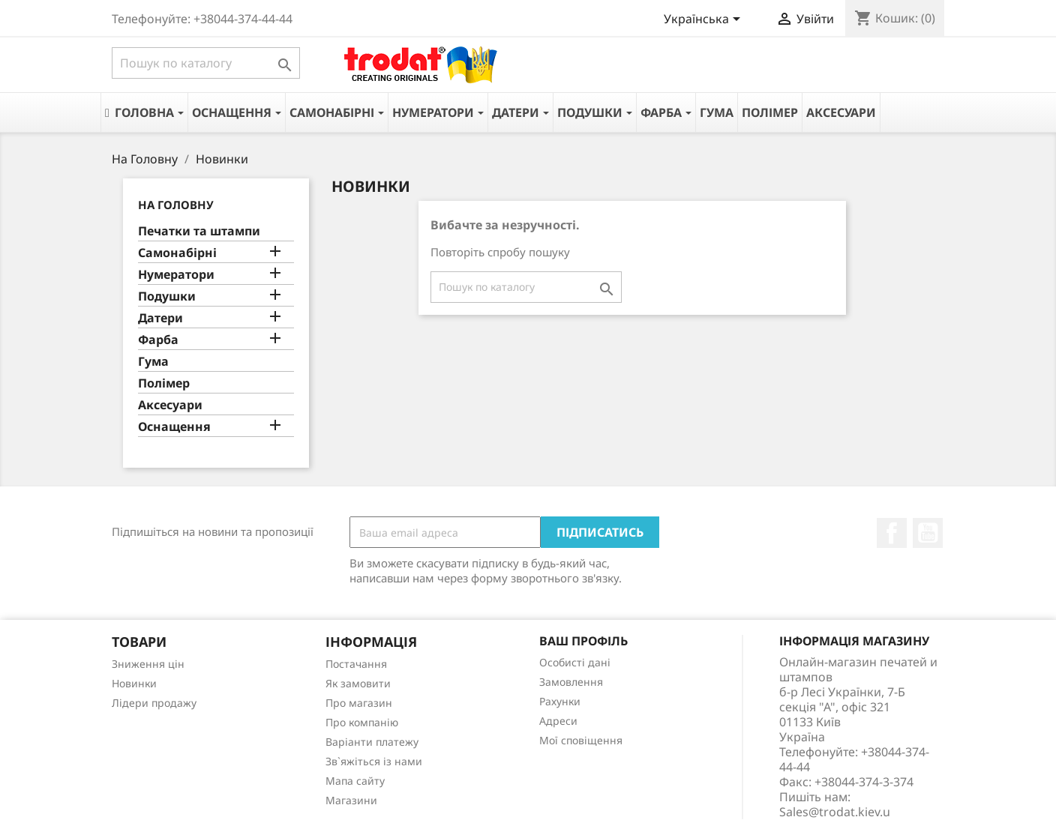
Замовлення (571, 682)
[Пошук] (206, 63)
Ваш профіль (583, 641)
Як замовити (358, 683)
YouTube (928, 533)
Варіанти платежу (372, 742)
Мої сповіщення (580, 740)
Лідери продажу (154, 703)
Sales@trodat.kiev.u (834, 812)
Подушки (167, 296)
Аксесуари (170, 405)
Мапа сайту (355, 781)
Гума (153, 362)
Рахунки (559, 701)
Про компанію (362, 722)
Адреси (558, 721)
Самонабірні (177, 253)
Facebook (892, 533)
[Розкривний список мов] (705, 20)
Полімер (164, 383)
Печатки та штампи (199, 231)
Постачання (356, 664)
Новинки (134, 683)
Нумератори (176, 275)
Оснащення (174, 427)
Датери (160, 318)
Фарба (158, 340)
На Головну (176, 204)
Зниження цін (148, 664)
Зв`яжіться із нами (374, 761)
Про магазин (359, 703)
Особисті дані (574, 662)
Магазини (351, 800)
